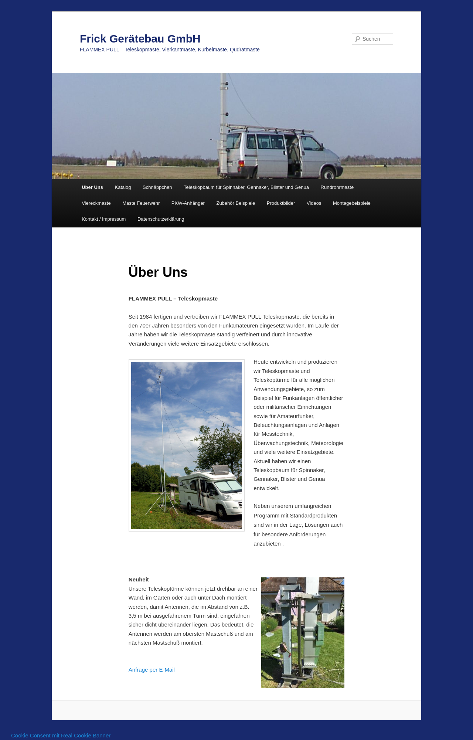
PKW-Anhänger (188, 203)
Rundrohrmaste (337, 187)
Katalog (123, 187)
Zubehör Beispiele (235, 203)
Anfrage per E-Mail (152, 669)
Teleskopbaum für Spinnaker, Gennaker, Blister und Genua (246, 187)
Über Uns (92, 187)
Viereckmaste (96, 203)
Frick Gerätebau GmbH (140, 39)
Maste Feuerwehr (141, 203)
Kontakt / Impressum (104, 219)
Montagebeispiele (352, 203)
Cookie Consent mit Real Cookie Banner (60, 735)
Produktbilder (281, 203)
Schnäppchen (157, 187)
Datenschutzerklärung (160, 219)
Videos (314, 203)
